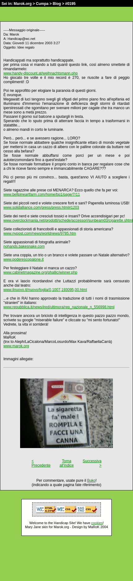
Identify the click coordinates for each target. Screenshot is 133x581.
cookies (97, 523)
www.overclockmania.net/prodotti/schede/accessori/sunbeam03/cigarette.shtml (68, 220)
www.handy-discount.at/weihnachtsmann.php (40, 73)
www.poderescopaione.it (23, 259)
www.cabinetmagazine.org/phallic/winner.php (40, 272)
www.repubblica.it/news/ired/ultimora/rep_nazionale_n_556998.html (58, 307)
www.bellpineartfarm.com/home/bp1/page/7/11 (41, 194)
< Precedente (41, 463)
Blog (57, 4)
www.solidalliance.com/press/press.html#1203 (41, 207)
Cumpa (42, 4)
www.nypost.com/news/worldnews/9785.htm (39, 233)
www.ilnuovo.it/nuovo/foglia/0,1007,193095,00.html (45, 290)
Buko (91, 480)
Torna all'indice (67, 463)
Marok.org (23, 4)
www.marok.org (16, 346)
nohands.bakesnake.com (24, 246)
